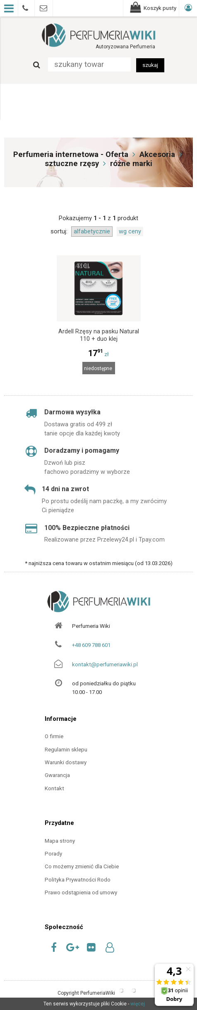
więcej (137, 1004)
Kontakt (54, 788)
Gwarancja (57, 775)
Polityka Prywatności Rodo (78, 880)
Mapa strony (60, 841)
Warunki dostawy (65, 762)
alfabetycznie (92, 231)
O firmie (54, 736)
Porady (53, 854)
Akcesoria (157, 154)
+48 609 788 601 (91, 645)
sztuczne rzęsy (72, 163)
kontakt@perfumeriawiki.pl (105, 664)
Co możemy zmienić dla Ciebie (82, 866)
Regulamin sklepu (66, 749)
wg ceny (130, 231)
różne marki (131, 163)
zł (98, 354)
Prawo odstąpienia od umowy (81, 892)
